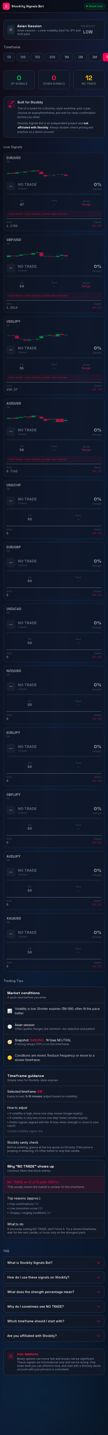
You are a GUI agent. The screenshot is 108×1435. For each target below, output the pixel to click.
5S (9, 57)
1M (67, 57)
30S (52, 57)
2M (80, 57)
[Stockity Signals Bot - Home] (42, 6)
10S (23, 57)
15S (37, 57)
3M (94, 57)
